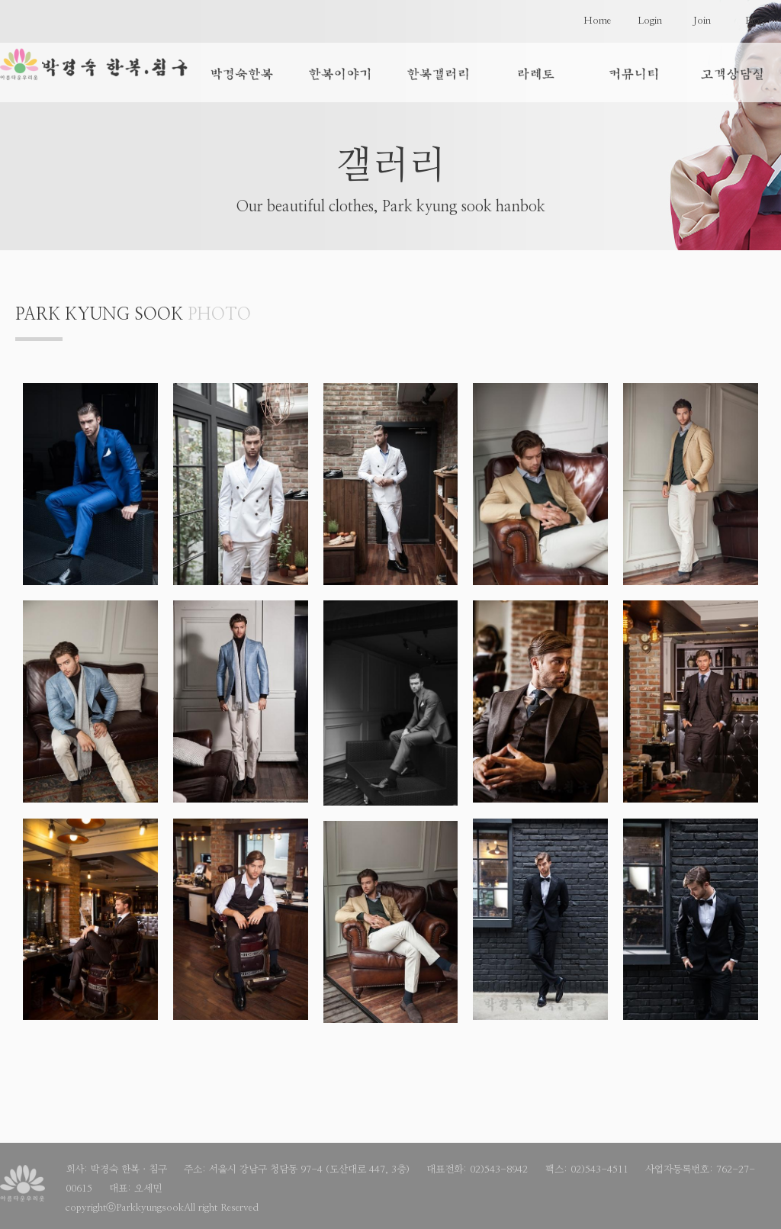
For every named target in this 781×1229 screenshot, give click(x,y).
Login (650, 21)
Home (597, 21)
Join (702, 21)
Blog (754, 21)
